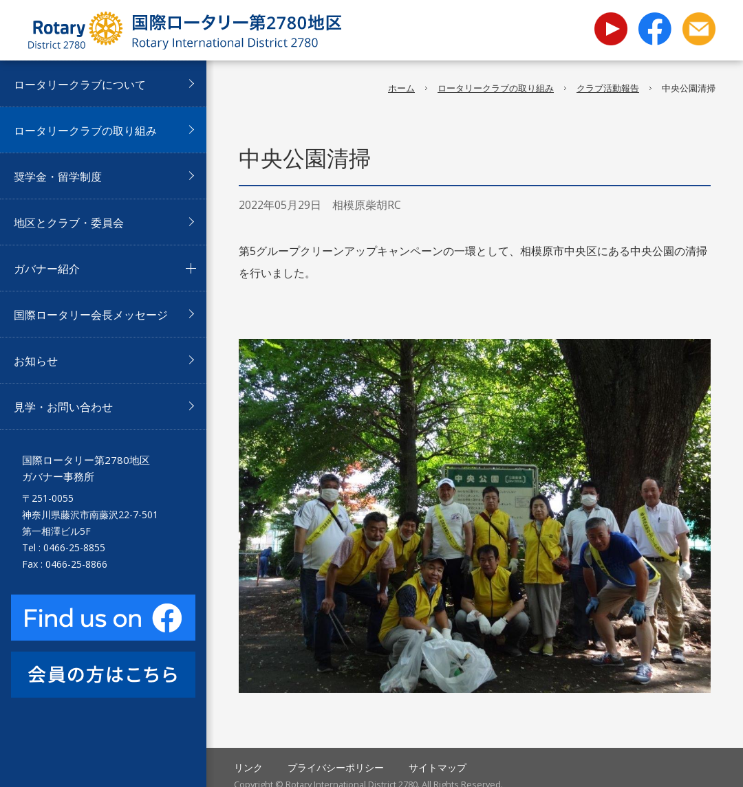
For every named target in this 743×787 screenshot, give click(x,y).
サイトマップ (437, 767)
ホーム (401, 88)
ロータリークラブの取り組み (496, 88)
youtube (610, 20)
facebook (654, 28)
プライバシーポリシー (336, 767)
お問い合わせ (698, 28)
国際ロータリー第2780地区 (184, 30)
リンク (248, 767)
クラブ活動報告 (608, 88)
